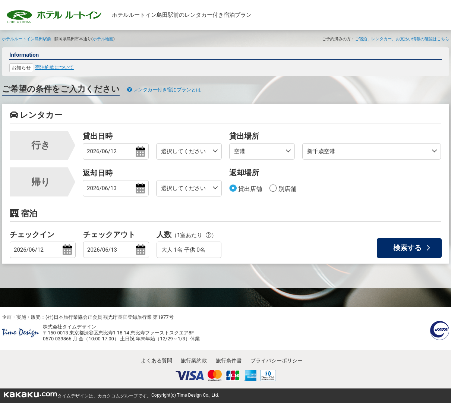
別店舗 (286, 188)
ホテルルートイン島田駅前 (26, 38)
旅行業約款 (194, 360)
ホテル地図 (103, 38)
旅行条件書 (229, 360)
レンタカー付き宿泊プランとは (164, 89)
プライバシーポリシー (276, 360)
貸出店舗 (249, 188)
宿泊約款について (54, 67)
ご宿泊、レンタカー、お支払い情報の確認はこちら (402, 38)
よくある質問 (156, 360)
